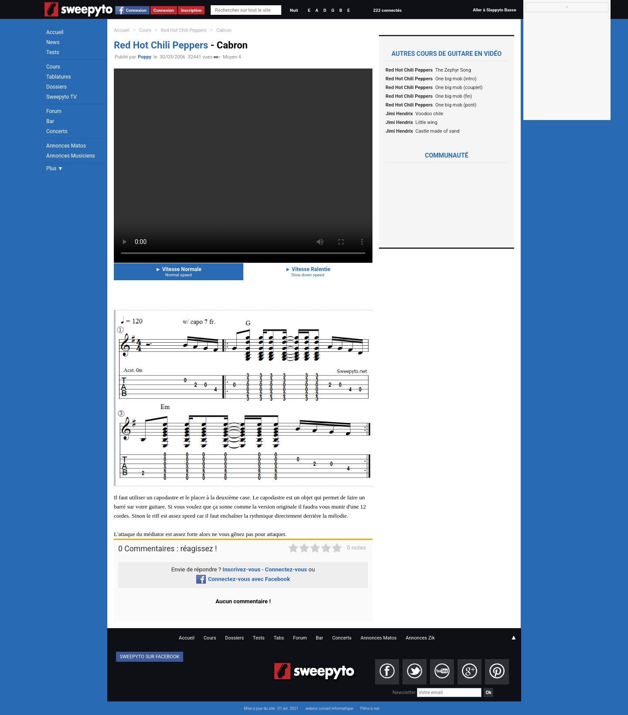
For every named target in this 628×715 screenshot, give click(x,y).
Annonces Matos (66, 146)
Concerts (57, 131)
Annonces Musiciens (70, 156)
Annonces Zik (420, 638)
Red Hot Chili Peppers (184, 30)
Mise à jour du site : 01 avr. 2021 (271, 708)
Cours (53, 67)
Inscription (191, 10)
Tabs (278, 638)
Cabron (224, 30)
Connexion (136, 10)
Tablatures (58, 77)
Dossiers (56, 87)
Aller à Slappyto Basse (494, 9)
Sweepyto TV (61, 97)
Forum (53, 111)
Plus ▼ (54, 168)
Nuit (294, 10)
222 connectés (387, 10)
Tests (52, 52)
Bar (50, 121)
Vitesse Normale (178, 271)
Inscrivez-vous (241, 569)
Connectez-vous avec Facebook (243, 579)
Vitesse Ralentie (308, 271)
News (52, 42)
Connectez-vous (286, 569)
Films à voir (369, 708)
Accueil (55, 32)
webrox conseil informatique (329, 708)
